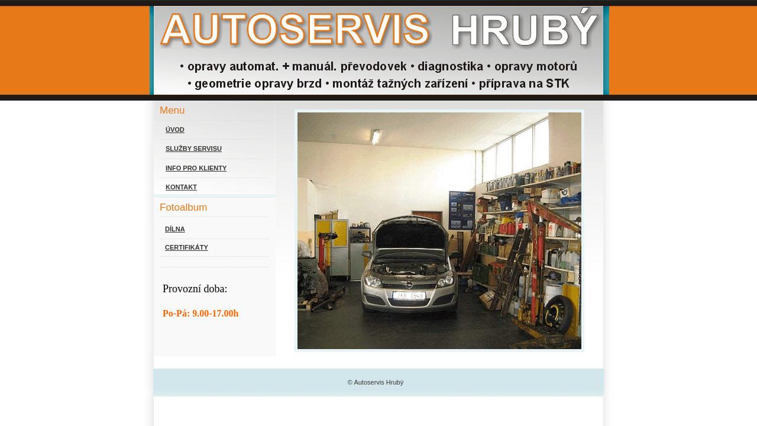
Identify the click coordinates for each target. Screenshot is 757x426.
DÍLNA (175, 229)
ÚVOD (175, 129)
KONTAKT (181, 187)
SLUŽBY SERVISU (194, 148)
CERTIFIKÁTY (186, 247)
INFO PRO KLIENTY (196, 168)
